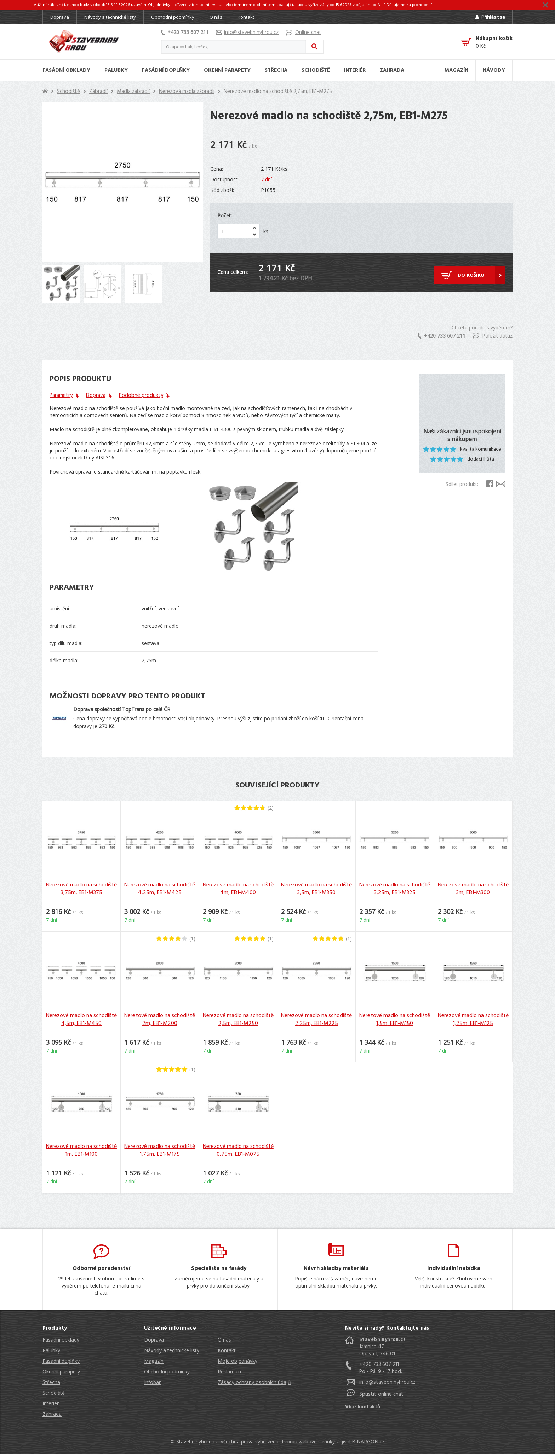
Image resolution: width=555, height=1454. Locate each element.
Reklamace (230, 1371)
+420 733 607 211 (185, 32)
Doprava (59, 17)
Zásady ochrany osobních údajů (254, 1382)
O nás (216, 17)
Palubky (51, 1350)
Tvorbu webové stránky (308, 1441)
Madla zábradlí (133, 91)
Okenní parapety (61, 1371)
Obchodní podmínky (172, 17)
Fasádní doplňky (61, 1361)
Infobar (152, 1382)
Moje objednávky (237, 1361)
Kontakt (246, 17)
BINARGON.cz (368, 1441)
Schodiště (68, 91)
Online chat (303, 32)
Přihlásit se (490, 17)
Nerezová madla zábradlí (186, 91)
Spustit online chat (381, 1394)
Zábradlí (98, 91)
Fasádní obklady (60, 1339)
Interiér (50, 1403)
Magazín (154, 1361)
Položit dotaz (493, 335)
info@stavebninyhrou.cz (247, 32)
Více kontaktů (363, 1407)
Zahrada (52, 1414)
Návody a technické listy (110, 17)
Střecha (51, 1382)
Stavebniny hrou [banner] (84, 41)
